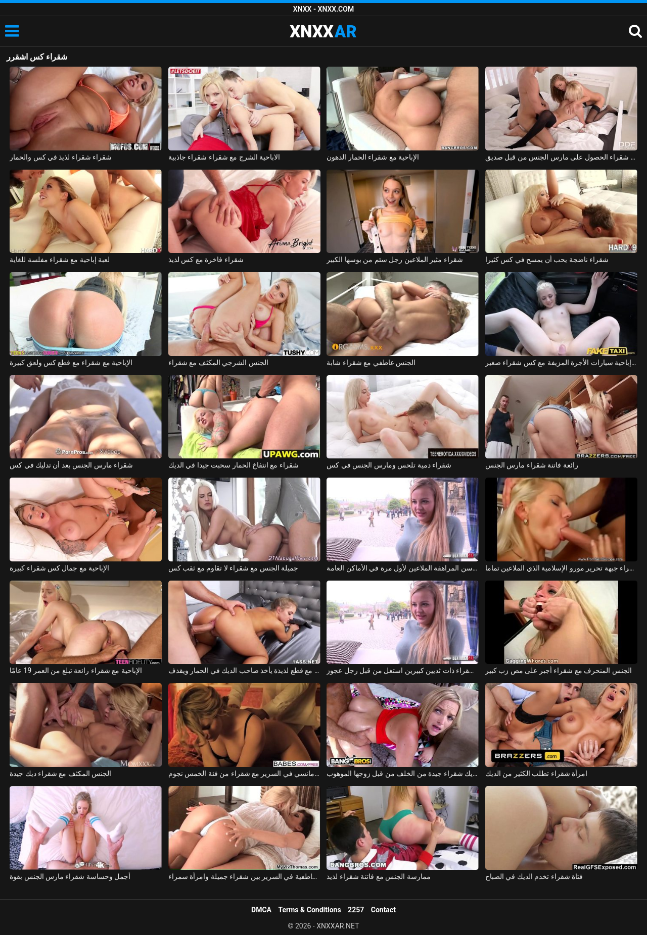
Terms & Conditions (310, 910)
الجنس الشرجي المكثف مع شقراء (218, 362)
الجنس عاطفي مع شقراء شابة (371, 362)
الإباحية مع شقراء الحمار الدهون (373, 157)
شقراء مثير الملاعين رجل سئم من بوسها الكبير (395, 259)
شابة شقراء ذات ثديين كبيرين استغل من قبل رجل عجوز (403, 670)
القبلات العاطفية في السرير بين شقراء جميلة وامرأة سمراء (244, 876)
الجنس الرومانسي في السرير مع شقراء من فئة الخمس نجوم (244, 773)
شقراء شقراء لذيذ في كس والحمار (61, 157)
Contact (383, 910)
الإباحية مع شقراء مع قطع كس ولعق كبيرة (71, 362)
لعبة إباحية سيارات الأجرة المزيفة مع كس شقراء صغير (561, 362)
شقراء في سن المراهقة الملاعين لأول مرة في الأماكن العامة (403, 568)
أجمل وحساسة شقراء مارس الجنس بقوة (70, 876)
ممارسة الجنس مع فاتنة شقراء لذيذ (378, 876)
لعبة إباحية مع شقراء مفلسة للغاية (60, 259)
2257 (356, 910)
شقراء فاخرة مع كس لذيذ (206, 259)
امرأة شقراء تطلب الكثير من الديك (536, 773)
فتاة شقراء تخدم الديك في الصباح (534, 876)
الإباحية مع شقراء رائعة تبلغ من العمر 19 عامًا (76, 670)
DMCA (261, 910)
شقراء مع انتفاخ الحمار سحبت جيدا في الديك (233, 465)
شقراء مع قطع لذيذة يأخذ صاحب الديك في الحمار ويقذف (244, 670)
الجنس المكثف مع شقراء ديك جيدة (60, 773)
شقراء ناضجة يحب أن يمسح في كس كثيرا (547, 259)
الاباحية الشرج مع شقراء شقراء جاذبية (224, 157)
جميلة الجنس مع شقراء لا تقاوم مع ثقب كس (233, 568)
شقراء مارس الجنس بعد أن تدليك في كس (71, 465)
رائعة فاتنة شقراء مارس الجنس (531, 465)
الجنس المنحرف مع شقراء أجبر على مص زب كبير (558, 670)
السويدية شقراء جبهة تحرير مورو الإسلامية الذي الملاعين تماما (561, 568)
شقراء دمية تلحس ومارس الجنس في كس (389, 465)
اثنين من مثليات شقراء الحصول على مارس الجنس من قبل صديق (561, 157)
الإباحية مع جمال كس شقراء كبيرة (59, 568)
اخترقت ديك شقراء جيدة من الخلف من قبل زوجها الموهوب (403, 773)
